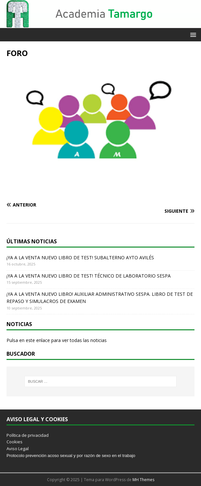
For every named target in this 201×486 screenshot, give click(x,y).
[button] (192, 34)
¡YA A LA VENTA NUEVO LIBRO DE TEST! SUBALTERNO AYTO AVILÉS (80, 257)
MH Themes (143, 479)
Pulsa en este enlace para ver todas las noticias (57, 340)
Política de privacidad (28, 435)
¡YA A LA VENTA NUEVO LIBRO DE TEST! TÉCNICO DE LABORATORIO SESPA (89, 276)
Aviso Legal (18, 448)
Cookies (15, 442)
